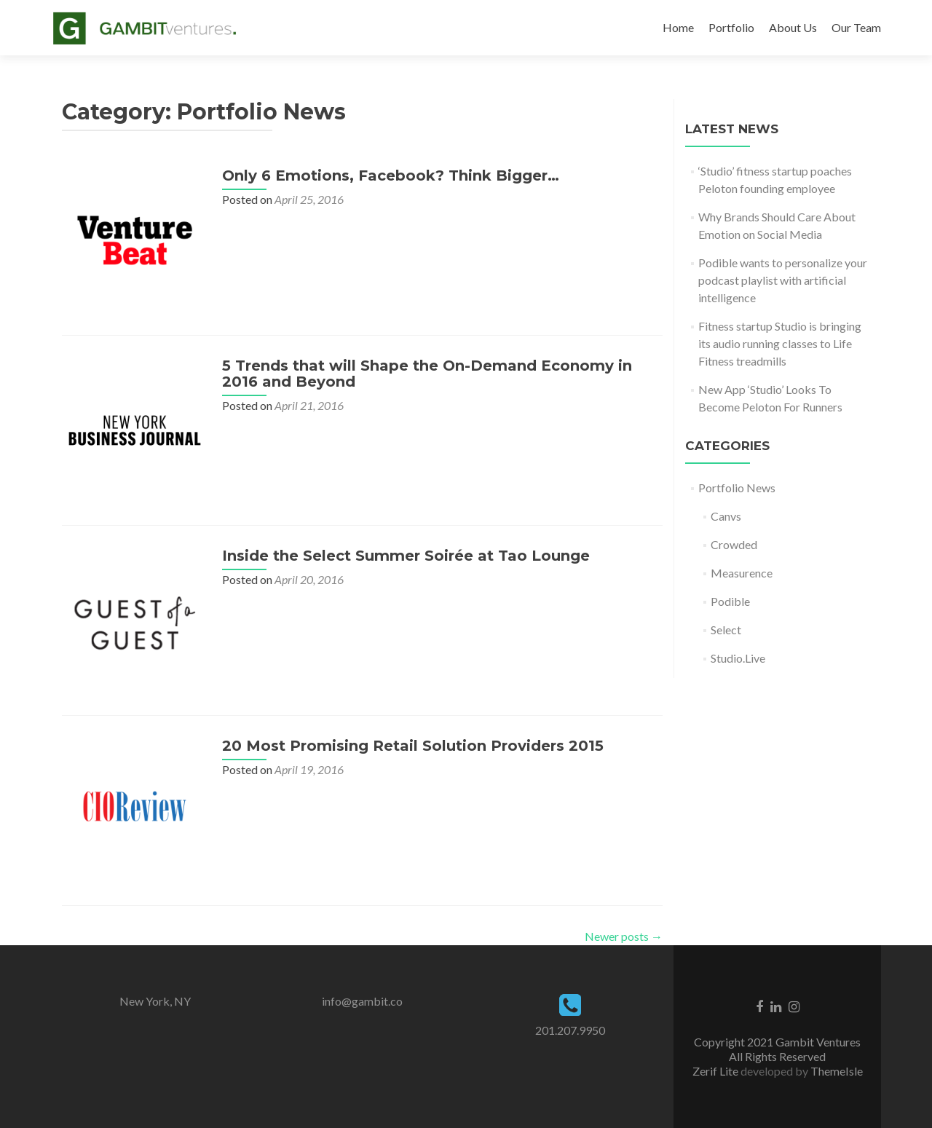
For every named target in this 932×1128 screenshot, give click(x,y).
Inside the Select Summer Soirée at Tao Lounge (406, 555)
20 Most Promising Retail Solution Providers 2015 (413, 745)
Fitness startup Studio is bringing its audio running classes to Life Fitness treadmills (779, 343)
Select (726, 629)
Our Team (856, 27)
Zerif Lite (716, 1071)
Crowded (734, 544)
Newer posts (624, 936)
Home (678, 27)
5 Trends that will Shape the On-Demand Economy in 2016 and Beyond (427, 373)
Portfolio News (736, 487)
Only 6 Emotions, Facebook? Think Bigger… (390, 175)
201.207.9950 (570, 1030)
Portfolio (731, 27)
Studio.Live (738, 658)
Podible (730, 601)
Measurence (742, 573)
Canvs (726, 516)
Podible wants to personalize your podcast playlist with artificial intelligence (782, 280)
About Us (793, 27)
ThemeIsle (836, 1071)
